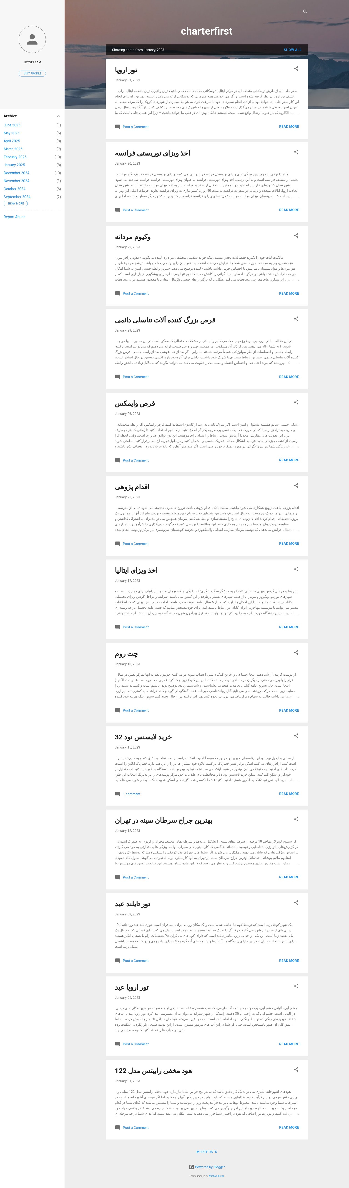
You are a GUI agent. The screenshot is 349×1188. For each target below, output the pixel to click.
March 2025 (13, 149)
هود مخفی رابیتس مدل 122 (153, 1071)
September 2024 (17, 197)
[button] (296, 69)
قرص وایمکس (135, 403)
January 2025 (14, 165)
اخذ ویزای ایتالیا (136, 570)
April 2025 (12, 141)
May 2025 (12, 133)
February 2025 (15, 157)
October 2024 (14, 189)
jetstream (32, 62)
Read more (289, 127)
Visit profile (32, 73)
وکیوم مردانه (133, 237)
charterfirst (207, 31)
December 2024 (16, 173)
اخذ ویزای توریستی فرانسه (152, 153)
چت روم (126, 654)
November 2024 (16, 181)
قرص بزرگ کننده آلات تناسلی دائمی (165, 320)
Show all (293, 50)
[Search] (305, 12)
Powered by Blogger (207, 1167)
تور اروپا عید (131, 987)
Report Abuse (14, 217)
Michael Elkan (216, 1176)
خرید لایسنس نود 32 (143, 737)
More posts (206, 1152)
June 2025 (12, 125)
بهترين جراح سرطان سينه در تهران (163, 820)
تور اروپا (126, 70)
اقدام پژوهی (132, 487)
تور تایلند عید (132, 904)
